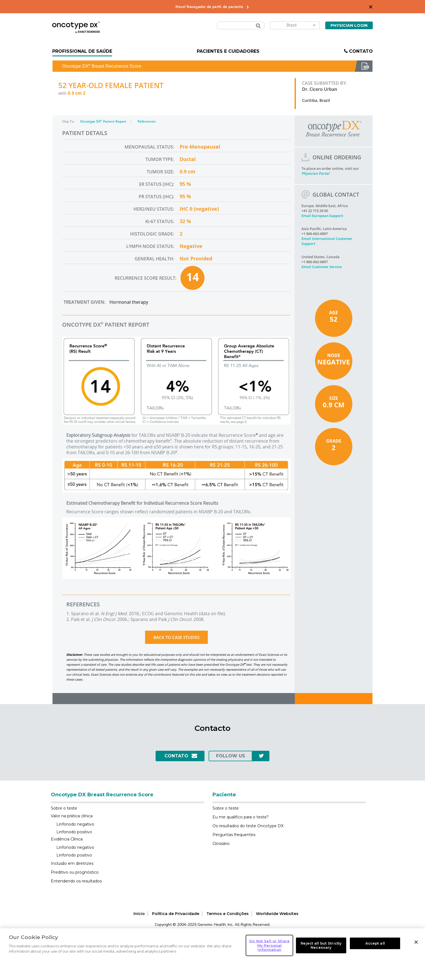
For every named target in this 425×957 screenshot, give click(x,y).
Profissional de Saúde (82, 51)
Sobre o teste (64, 808)
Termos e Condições (227, 913)
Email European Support (322, 215)
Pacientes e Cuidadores (228, 51)
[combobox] (240, 25)
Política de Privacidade (175, 913)
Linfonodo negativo (75, 824)
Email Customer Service (321, 266)
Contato (361, 51)
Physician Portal (315, 173)
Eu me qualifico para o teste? (241, 817)
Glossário (221, 843)
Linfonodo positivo (74, 831)
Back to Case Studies (176, 637)
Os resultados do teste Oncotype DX (248, 825)
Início (139, 913)
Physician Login (349, 25)
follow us (230, 755)
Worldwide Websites (277, 913)
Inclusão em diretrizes (72, 863)
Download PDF (363, 66)
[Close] (416, 950)
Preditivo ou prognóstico (75, 872)
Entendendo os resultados (76, 881)
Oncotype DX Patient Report (103, 121)
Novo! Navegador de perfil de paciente (209, 7)
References (147, 121)
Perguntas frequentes (234, 834)
